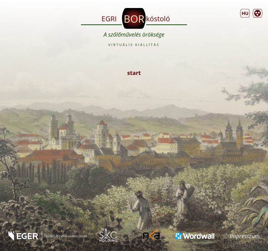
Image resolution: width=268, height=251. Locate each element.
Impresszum (245, 236)
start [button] (134, 73)
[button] (257, 13)
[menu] (245, 13)
